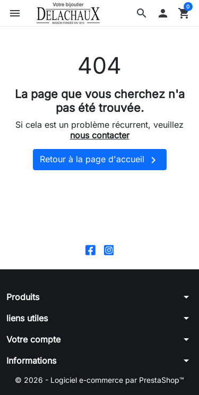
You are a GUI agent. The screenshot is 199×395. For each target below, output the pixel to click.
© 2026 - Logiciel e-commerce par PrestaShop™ (99, 379)
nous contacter (99, 135)
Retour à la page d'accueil (100, 160)
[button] (141, 13)
